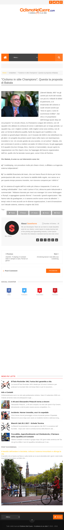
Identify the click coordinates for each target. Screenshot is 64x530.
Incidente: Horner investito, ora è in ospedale (30, 412)
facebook (53, 271)
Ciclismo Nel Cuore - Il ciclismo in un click (34, 526)
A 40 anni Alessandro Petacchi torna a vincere (30, 402)
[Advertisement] (32, 34)
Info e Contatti (7, 392)
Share (23, 213)
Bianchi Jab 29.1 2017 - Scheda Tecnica (27, 423)
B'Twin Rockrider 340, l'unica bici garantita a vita (31, 381)
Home (4, 73)
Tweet (12, 213)
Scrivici (58, 517)
